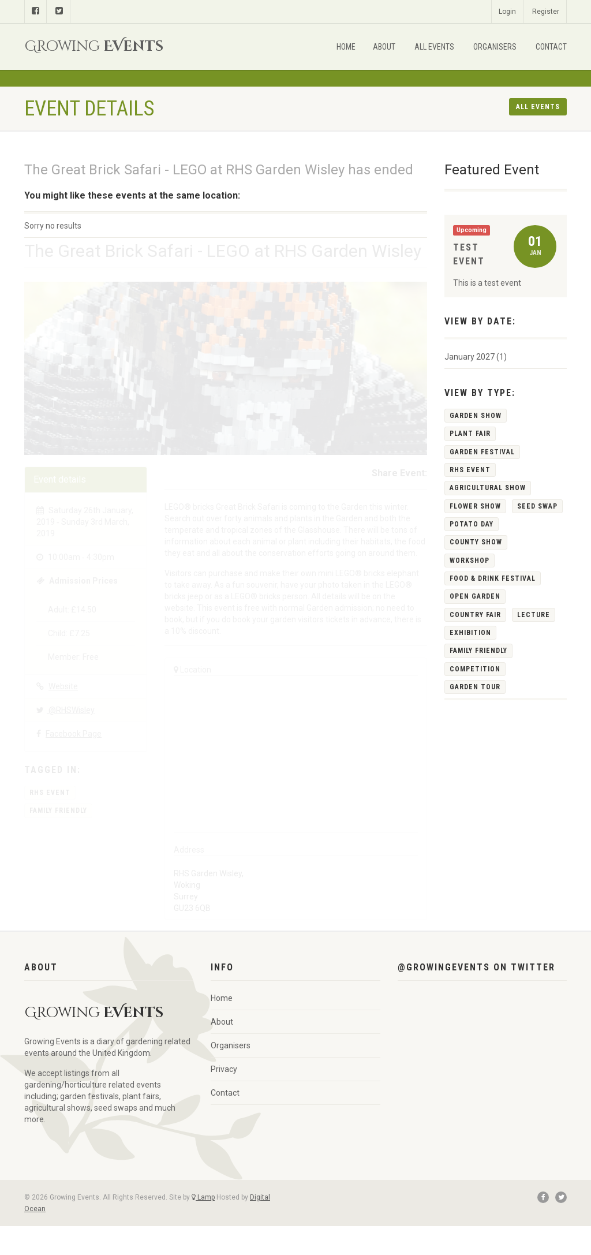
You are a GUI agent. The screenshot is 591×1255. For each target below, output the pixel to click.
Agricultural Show (488, 488)
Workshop (469, 560)
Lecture (533, 615)
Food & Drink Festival (493, 578)
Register (545, 12)
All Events (434, 46)
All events (538, 107)
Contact (551, 46)
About (384, 46)
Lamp (203, 1197)
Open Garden (475, 596)
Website (63, 686)
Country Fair (475, 615)
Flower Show (475, 506)
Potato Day (471, 524)
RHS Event (49, 793)
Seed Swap (537, 506)
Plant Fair (470, 433)
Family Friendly (58, 810)
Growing (93, 46)
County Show (476, 542)
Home (346, 46)
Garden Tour (475, 687)
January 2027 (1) (475, 356)
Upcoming (472, 230)
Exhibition (470, 633)
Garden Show (476, 416)
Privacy (224, 1069)
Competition (475, 669)
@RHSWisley (65, 710)
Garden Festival (482, 452)
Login (507, 12)
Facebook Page (74, 733)
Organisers (495, 46)
